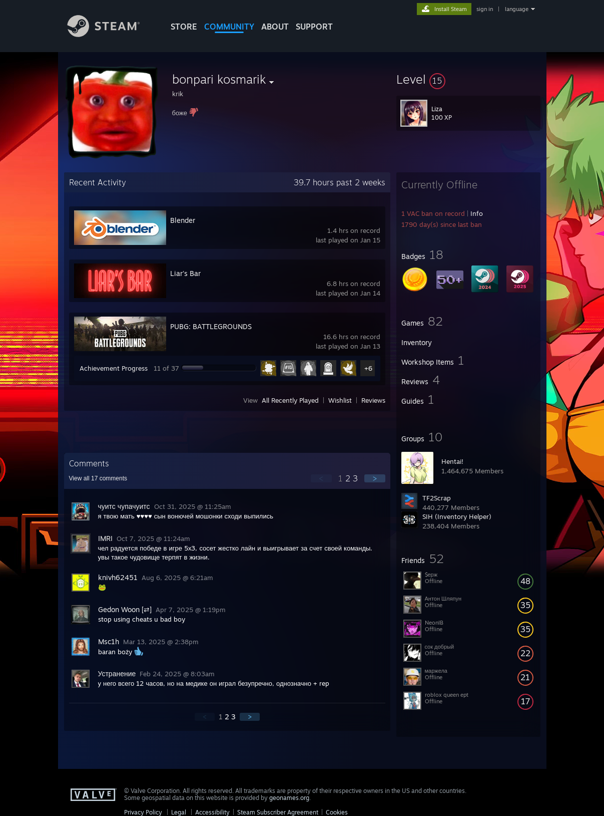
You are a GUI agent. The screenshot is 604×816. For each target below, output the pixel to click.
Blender (182, 220)
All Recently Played (290, 400)
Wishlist (340, 400)
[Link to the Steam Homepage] (111, 34)
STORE (184, 27)
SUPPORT (314, 27)
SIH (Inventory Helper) (456, 516)
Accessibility (212, 812)
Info (476, 213)
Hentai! (452, 461)
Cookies (337, 812)
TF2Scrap (436, 498)
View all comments (98, 478)
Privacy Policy (143, 812)
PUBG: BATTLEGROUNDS (211, 326)
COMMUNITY (229, 27)
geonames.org (289, 797)
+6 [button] (368, 368)
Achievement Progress (114, 368)
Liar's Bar (185, 273)
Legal (178, 812)
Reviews (373, 400)
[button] (468, 79)
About (275, 27)
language (516, 9)
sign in (484, 9)
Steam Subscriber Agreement (277, 812)
